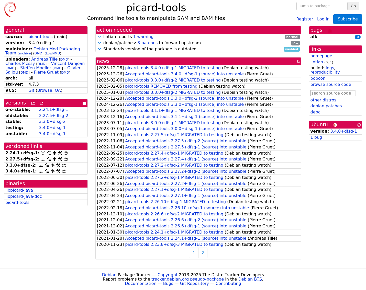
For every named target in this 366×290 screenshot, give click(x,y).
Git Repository (194, 283)
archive (25, 53)
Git (31, 90)
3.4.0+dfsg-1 (52, 127)
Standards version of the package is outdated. (198, 49)
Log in (323, 18)
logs (330, 67)
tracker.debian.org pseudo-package (187, 279)
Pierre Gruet (46, 72)
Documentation (140, 283)
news (103, 61)
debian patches (326, 105)
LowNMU (53, 53)
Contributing (228, 283)
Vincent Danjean (68, 63)
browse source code (330, 84)
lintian (316, 62)
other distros (323, 100)
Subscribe (348, 19)
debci (315, 112)
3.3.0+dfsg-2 (52, 121)
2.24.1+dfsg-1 (53, 109)
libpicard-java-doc (23, 196)
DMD (38, 53)
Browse (44, 90)
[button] (99, 36)
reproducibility (325, 72)
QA (58, 90)
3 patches (148, 42)
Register (304, 18)
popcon (318, 78)
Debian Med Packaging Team (42, 51)
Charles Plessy (20, 63)
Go (353, 6)
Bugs (168, 283)
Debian (109, 274)
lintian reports (198, 37)
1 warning (143, 36)
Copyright (168, 274)
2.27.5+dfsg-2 (53, 115)
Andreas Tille (44, 59)
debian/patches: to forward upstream (198, 43)
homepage (321, 55)
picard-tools (40, 36)
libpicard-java (19, 190)
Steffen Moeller (35, 67)
